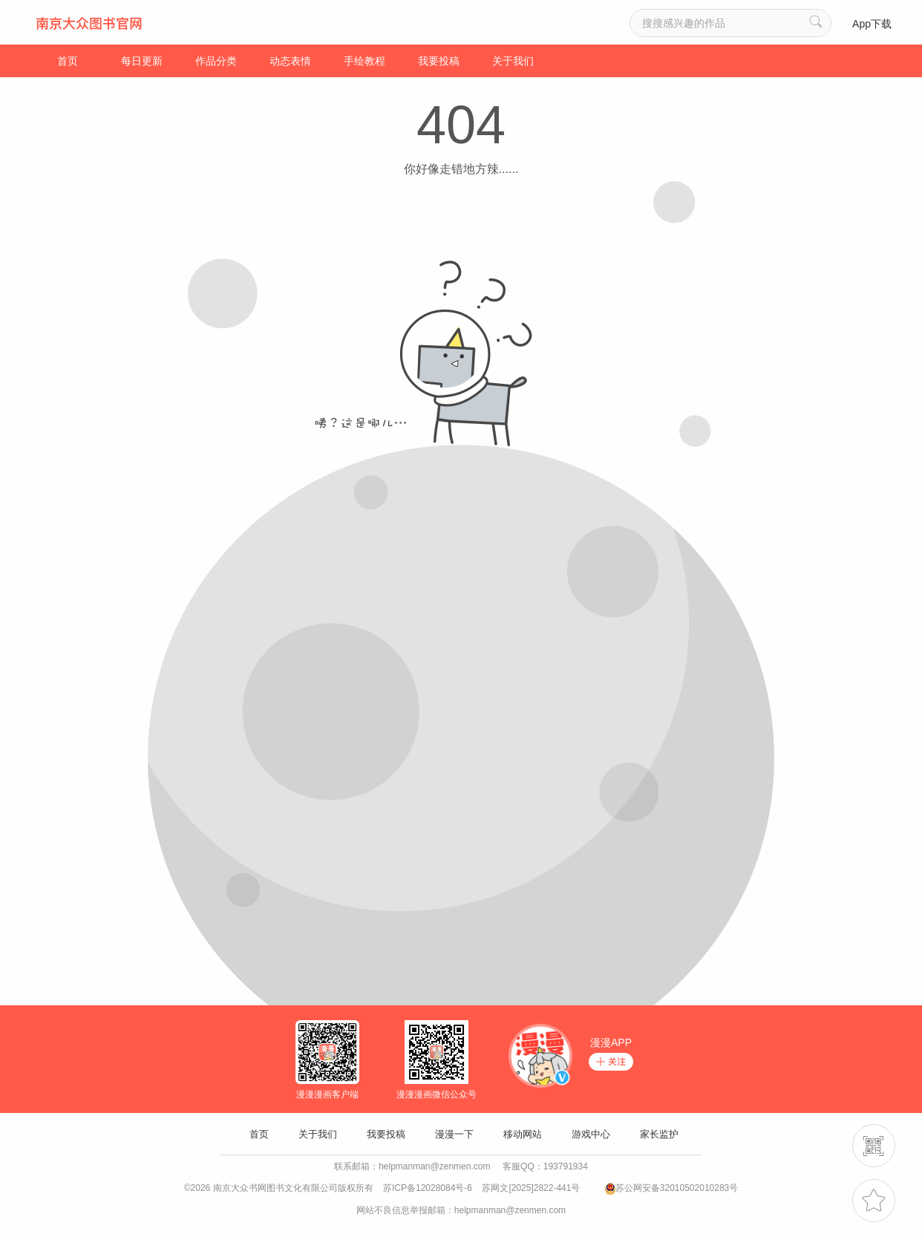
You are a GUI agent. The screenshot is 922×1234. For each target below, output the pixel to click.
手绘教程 (364, 61)
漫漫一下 (454, 1134)
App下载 (872, 24)
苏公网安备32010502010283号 (676, 1188)
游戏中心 (591, 1134)
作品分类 (216, 61)
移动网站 (522, 1134)
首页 (67, 61)
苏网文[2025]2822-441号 (531, 1188)
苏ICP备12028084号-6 (427, 1188)
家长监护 (659, 1134)
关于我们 (513, 61)
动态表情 (290, 61)
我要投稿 (439, 61)
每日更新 (142, 61)
